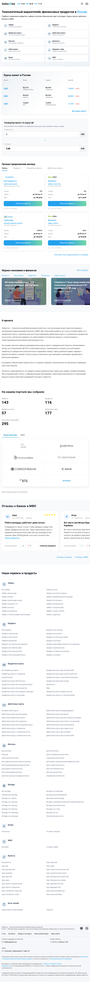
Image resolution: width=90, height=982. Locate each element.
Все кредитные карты (10, 670)
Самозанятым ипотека (55, 758)
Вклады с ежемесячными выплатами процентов (65, 802)
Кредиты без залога (54, 633)
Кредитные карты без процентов (14, 688)
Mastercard (50, 684)
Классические (7, 677)
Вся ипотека (6, 751)
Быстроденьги (10, 181)
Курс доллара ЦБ (8, 869)
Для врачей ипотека (54, 772)
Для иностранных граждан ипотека (15, 776)
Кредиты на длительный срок (57, 651)
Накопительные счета (55, 816)
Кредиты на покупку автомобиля (14, 644)
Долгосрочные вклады (55, 798)
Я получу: (7, 144)
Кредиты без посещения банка (13, 655)
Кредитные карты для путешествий (60, 670)
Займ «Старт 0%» (54, 184)
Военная (5, 754)
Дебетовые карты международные (59, 710)
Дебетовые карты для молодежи (14, 714)
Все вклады (6, 791)
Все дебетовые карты (10, 710)
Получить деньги (23, 203)
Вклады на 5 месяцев (10, 812)
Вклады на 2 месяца (9, 802)
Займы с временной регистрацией (59, 597)
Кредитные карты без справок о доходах (17, 691)
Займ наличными (10, 184)
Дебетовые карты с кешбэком (13, 728)
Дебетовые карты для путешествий (60, 735)
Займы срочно (52, 590)
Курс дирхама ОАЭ (53, 887)
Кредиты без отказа (9, 637)
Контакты (11, 934)
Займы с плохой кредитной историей (16, 614)
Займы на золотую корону (56, 593)
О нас (4, 934)
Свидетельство (7, 966)
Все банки (66, 481)
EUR (27, 4)
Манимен (52, 181)
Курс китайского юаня (10, 894)
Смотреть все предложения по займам (71, 255)
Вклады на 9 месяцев (54, 791)
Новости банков (13, 300)
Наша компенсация (41, 934)
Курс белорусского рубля (56, 880)
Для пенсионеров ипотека (12, 772)
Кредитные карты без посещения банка (17, 684)
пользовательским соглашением (60, 959)
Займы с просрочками (55, 607)
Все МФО (5, 847)
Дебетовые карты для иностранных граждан (63, 718)
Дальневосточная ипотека (12, 769)
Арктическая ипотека (10, 758)
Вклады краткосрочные (55, 805)
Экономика (18, 275)
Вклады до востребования (56, 795)
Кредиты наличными (10, 633)
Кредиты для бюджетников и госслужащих (63, 644)
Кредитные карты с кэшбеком (13, 674)
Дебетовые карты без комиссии (14, 721)
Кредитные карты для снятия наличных (61, 674)
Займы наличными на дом (12, 600)
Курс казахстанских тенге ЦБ (57, 869)
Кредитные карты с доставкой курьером (62, 677)
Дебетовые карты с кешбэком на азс (16, 732)
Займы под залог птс (10, 604)
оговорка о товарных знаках (52, 964)
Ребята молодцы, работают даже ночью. (25, 522)
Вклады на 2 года (53, 809)
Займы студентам (53, 614)
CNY (35, 4)
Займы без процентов (54, 604)
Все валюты (6, 862)
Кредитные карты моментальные (59, 691)
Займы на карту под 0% (55, 611)
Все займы (6, 590)
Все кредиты (6, 630)
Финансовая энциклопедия (12, 910)
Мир (48, 688)
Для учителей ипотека (55, 769)
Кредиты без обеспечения (12, 648)
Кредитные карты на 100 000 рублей (60, 695)
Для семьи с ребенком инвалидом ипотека (62, 762)
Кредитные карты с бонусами (13, 695)
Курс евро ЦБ (7, 876)
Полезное (45, 275)
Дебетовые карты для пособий (58, 732)
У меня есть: (8, 129)
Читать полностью (12, 538)
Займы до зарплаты (9, 611)
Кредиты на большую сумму (57, 637)
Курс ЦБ (70, 80)
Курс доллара (7, 873)
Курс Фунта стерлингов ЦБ (12, 884)
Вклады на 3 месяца (9, 805)
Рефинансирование (9, 641)
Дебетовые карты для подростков (59, 728)
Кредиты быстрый (53, 641)
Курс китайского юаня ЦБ (12, 891)
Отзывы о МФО (81, 557)
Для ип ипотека (52, 751)
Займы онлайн (7, 597)
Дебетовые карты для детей (57, 714)
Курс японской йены (54, 894)
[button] (82, 4)
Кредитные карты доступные (57, 681)
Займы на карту (8, 607)
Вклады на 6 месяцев (10, 816)
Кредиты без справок (54, 630)
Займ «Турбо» (53, 223)
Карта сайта (55, 934)
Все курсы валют (79, 111)
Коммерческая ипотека (55, 776)
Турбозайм (8, 220)
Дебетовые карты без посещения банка (17, 725)
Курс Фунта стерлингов (11, 887)
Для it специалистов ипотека (57, 754)
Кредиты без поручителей (12, 651)
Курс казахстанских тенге (56, 873)
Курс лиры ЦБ (51, 862)
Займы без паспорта (54, 600)
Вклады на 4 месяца (9, 809)
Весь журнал (82, 270)
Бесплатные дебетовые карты (13, 718)
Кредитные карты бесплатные (13, 681)
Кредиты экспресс (53, 655)
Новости (5, 275)
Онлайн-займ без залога (13, 223)
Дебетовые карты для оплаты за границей (62, 721)
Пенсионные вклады (10, 795)
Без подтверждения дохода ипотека (16, 765)
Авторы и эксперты (25, 934)
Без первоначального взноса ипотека (16, 762)
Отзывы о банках (64, 557)
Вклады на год (52, 812)
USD (18, 4)
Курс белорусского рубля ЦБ (57, 876)
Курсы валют (59, 275)
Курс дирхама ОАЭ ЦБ (54, 884)
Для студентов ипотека (55, 765)
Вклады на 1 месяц (9, 798)
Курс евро (5, 880)
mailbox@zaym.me (10, 942)
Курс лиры (50, 866)
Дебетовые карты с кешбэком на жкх (16, 735)
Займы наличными (9, 593)
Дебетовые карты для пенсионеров (60, 725)
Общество (32, 275)
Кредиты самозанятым (55, 648)
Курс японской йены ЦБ (55, 891)
